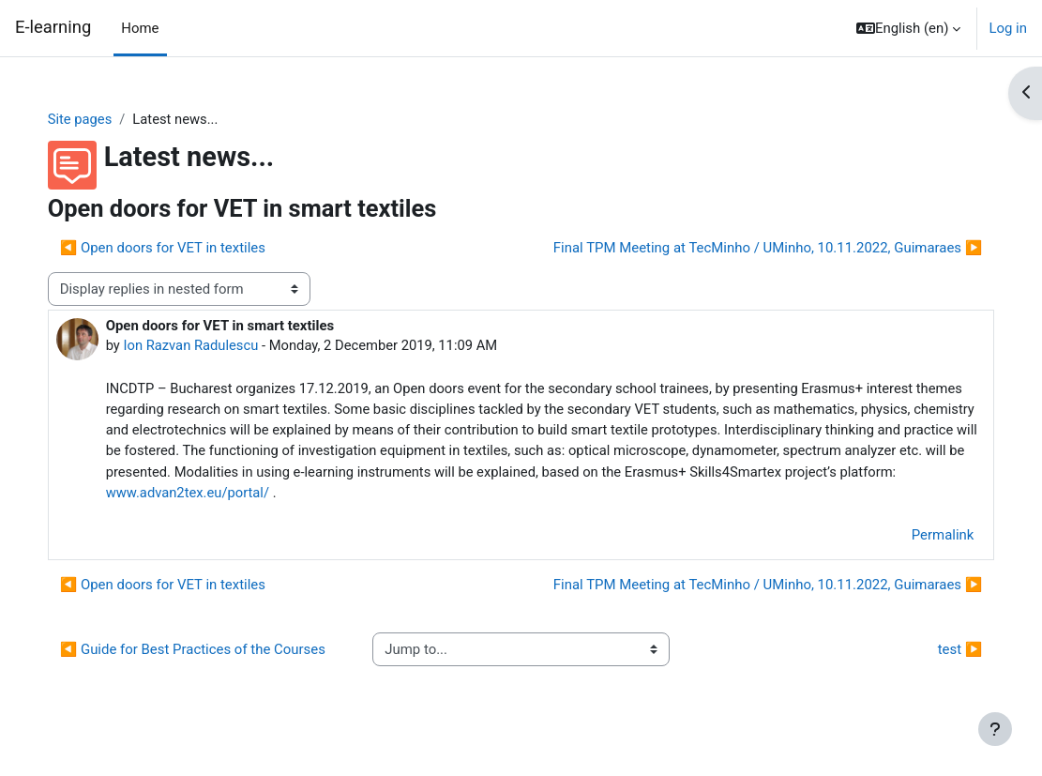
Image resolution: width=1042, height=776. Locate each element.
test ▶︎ (940, 662)
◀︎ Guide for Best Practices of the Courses (210, 661)
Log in (1008, 28)
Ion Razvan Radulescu (211, 346)
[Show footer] (995, 729)
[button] (909, 28)
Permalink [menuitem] (923, 537)
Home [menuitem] (140, 28)
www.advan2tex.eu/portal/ (528, 494)
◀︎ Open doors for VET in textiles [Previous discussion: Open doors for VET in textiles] (181, 247)
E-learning (53, 27)
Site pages (99, 119)
